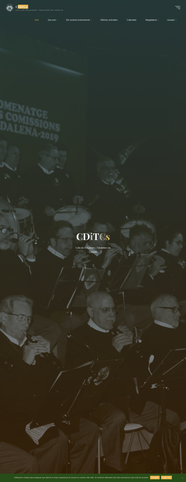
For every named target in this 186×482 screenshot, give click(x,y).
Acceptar (155, 477)
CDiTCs (21, 7)
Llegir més (166, 477)
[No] (182, 477)
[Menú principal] (177, 7)
